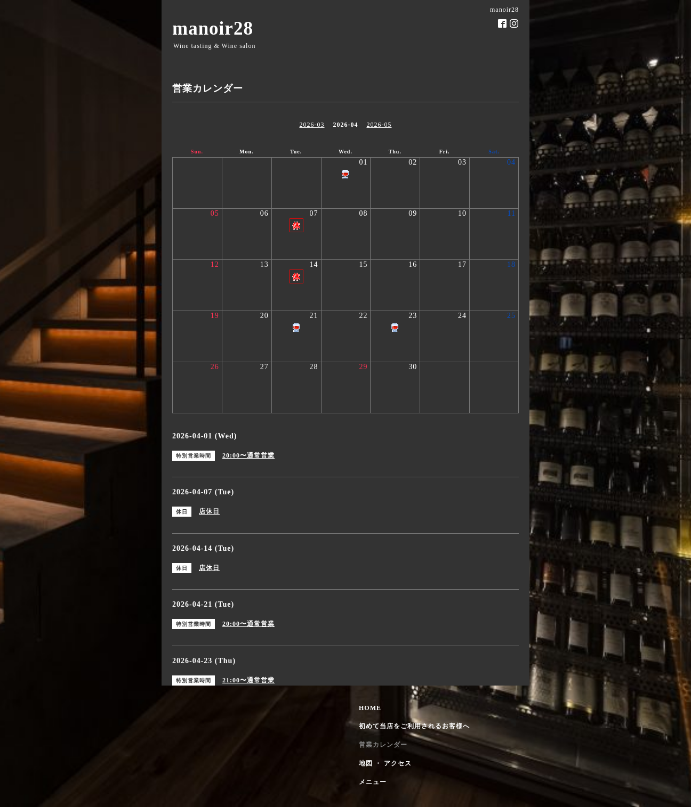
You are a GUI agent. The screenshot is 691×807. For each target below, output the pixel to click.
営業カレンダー (383, 744)
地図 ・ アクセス (385, 763)
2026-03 (312, 124)
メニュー (373, 782)
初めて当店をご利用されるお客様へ (414, 726)
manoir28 (212, 28)
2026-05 (379, 124)
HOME (370, 708)
